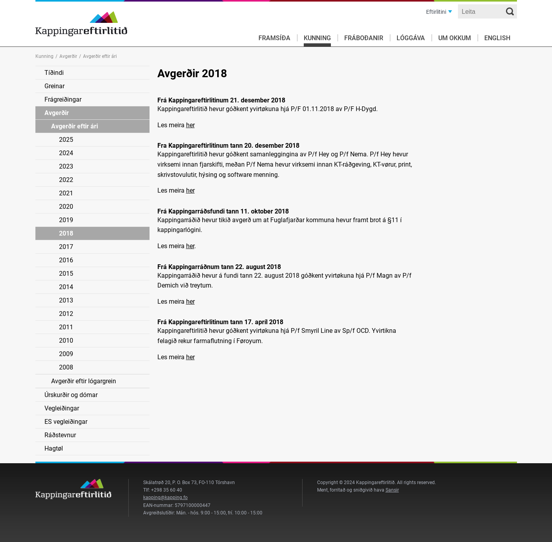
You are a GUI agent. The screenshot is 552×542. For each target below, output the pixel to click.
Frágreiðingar (62, 99)
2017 (66, 247)
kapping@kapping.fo (165, 497)
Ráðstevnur (60, 435)
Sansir (392, 490)
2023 (66, 166)
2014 (66, 287)
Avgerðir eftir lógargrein (83, 381)
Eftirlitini (436, 12)
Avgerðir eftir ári (74, 126)
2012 (66, 313)
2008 (66, 367)
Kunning (317, 38)
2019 (66, 220)
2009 (66, 354)
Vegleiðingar (61, 408)
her (190, 125)
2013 (66, 300)
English (497, 38)
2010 (66, 340)
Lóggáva (411, 38)
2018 (66, 233)
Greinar (54, 86)
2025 (66, 139)
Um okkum (454, 38)
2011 (66, 327)
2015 (66, 273)
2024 (66, 153)
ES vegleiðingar (65, 421)
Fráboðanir (363, 38)
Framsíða (274, 38)
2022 (66, 180)
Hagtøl (53, 448)
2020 (66, 206)
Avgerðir (68, 56)
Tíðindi (54, 72)
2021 (66, 193)
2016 (66, 260)
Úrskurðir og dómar (71, 395)
